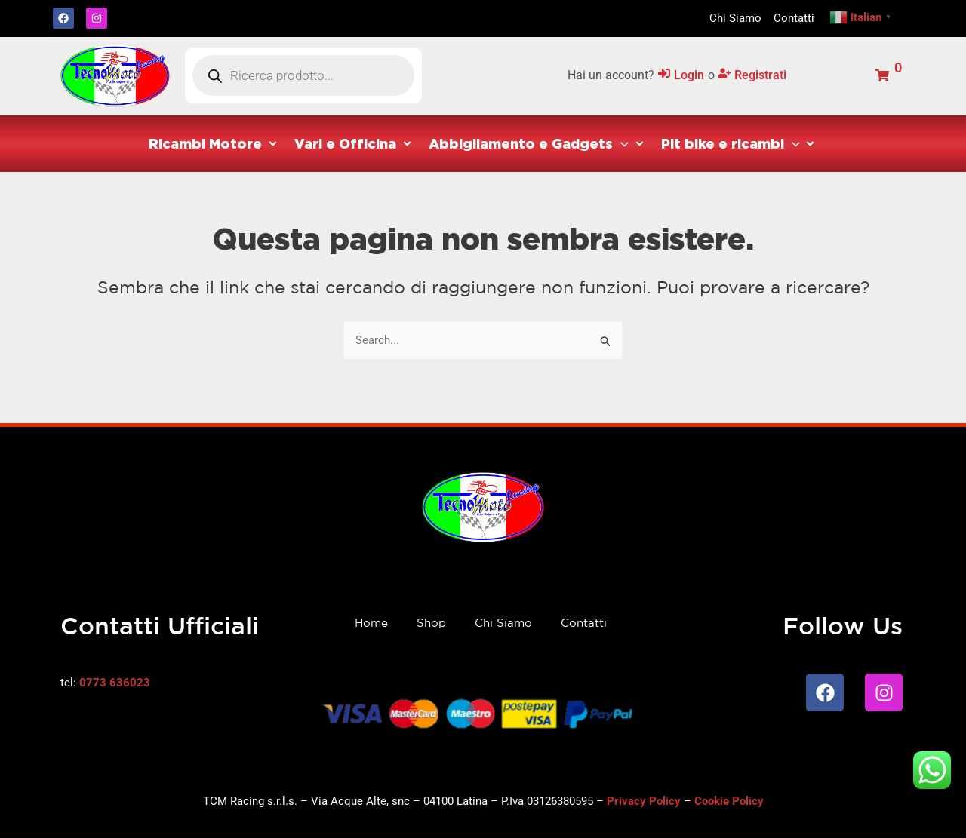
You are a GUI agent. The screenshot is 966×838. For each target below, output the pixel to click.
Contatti (584, 622)
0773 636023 (114, 682)
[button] (214, 143)
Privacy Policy (644, 801)
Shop (431, 622)
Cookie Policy (729, 801)
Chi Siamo (503, 622)
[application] (621, 143)
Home (371, 622)
